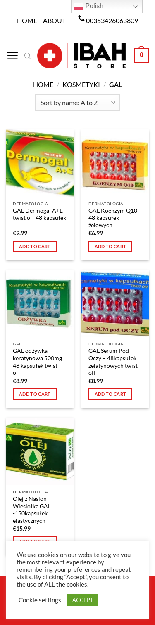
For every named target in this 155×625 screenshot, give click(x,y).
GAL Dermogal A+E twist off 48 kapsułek (39, 214)
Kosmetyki (81, 84)
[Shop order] (77, 102)
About (54, 20)
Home (27, 20)
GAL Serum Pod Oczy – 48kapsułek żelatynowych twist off (113, 362)
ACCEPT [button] (82, 600)
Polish (88, 7)
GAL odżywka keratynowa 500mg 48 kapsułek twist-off (37, 362)
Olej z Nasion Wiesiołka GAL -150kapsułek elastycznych (32, 510)
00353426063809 (112, 20)
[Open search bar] (27, 55)
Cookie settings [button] (40, 600)
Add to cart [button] (35, 246)
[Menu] (12, 55)
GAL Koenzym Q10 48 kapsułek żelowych (112, 217)
